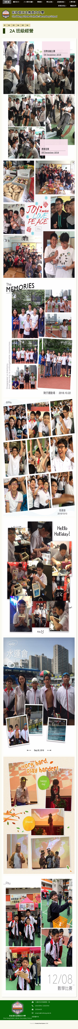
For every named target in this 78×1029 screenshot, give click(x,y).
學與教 (40, 2)
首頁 (5, 2)
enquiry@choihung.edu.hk (43, 1019)
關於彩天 (16, 2)
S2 (9, 25)
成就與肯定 (61, 2)
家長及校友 (62, 6)
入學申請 (72, 2)
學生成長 (49, 2)
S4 (18, 25)
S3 (13, 25)
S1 (4, 25)
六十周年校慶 (29, 2)
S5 (23, 25)
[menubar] (16, 25)
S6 (27, 25)
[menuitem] (5, 25)
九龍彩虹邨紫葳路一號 (42, 1008)
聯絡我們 (73, 6)
